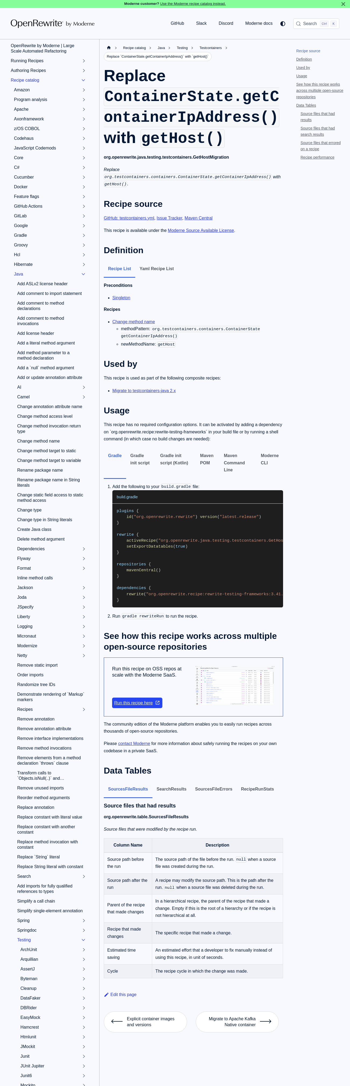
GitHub (177, 23)
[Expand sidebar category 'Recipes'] (84, 709)
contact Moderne (134, 743)
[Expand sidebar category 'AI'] (84, 387)
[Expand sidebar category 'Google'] (84, 225)
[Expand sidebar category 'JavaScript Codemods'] (84, 148)
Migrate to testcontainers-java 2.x (144, 390)
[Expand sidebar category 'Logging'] (84, 626)
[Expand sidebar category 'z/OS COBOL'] (84, 128)
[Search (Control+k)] (316, 24)
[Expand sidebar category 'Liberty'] (84, 616)
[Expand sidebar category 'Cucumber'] (84, 177)
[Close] (343, 4)
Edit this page (120, 994)
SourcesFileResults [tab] (128, 789)
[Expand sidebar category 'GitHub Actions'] (84, 206)
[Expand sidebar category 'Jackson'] (84, 587)
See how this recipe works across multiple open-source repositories (319, 90)
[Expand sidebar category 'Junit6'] (84, 1075)
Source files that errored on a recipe (321, 146)
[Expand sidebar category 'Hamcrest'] (84, 1027)
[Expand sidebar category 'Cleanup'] (84, 988)
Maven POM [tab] (206, 459)
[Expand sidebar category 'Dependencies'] (84, 549)
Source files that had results (318, 117)
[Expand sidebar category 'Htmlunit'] (84, 1037)
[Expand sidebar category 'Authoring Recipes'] (84, 70)
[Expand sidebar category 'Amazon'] (84, 90)
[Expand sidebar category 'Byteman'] (84, 978)
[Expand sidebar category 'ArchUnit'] (84, 949)
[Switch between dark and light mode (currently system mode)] (282, 23)
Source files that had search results (318, 131)
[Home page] (109, 48)
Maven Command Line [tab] (234, 462)
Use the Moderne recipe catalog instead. (193, 4)
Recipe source (308, 51)
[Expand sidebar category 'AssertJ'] (84, 969)
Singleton (121, 297)
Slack (201, 23)
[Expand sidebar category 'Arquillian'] (84, 959)
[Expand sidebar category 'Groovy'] (84, 245)
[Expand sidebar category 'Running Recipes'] (84, 61)
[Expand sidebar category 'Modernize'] (84, 646)
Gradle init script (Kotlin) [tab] (174, 459)
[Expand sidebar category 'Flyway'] (84, 558)
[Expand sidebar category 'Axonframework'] (84, 119)
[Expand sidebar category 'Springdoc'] (84, 930)
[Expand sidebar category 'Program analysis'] (84, 99)
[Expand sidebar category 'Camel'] (84, 397)
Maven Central (199, 218)
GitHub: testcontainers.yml (129, 218)
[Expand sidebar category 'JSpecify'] (84, 607)
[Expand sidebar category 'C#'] (84, 167)
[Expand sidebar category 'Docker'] (84, 187)
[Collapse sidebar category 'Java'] (83, 274)
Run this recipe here (137, 702)
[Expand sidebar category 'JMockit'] (84, 1046)
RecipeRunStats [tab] (257, 789)
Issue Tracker (169, 218)
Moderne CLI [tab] (270, 459)
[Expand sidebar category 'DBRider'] (84, 1008)
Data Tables (306, 105)
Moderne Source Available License (201, 230)
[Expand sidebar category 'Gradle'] (84, 235)
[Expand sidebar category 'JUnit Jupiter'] (84, 1066)
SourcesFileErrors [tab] (214, 789)
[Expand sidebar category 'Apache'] (84, 109)
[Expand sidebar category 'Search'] (84, 876)
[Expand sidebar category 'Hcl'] (84, 254)
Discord (226, 23)
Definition (304, 59)
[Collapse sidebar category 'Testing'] (83, 940)
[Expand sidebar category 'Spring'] (84, 920)
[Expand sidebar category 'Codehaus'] (84, 138)
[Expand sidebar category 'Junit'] (84, 1056)
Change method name (133, 321)
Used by (303, 67)
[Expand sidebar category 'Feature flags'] (84, 196)
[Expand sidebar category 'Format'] (84, 568)
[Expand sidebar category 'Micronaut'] (84, 636)
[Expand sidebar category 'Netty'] (84, 655)
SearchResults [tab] (172, 789)
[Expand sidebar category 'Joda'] (84, 597)
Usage (301, 76)
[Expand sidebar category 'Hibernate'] (84, 264)
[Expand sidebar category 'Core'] (84, 158)
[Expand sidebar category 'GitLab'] (84, 216)
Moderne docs (259, 23)
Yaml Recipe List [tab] (157, 268)
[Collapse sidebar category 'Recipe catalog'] (83, 80)
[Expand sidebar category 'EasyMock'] (84, 1017)
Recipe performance (317, 157)
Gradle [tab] (115, 455)
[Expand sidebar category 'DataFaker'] (84, 998)
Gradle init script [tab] (140, 459)
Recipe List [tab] (119, 268)
